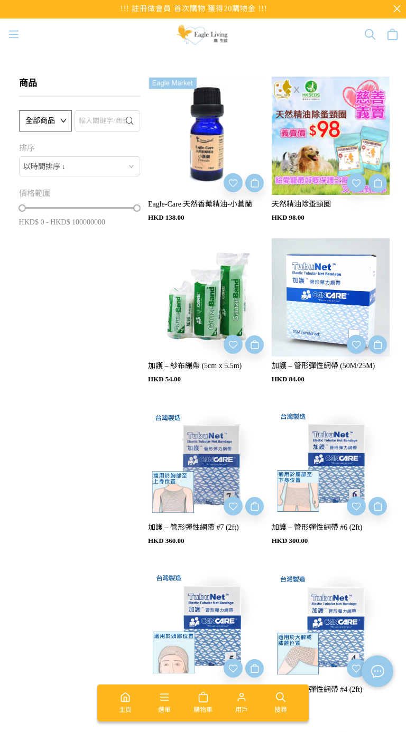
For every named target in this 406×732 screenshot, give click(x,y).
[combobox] (79, 166)
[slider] (22, 208)
